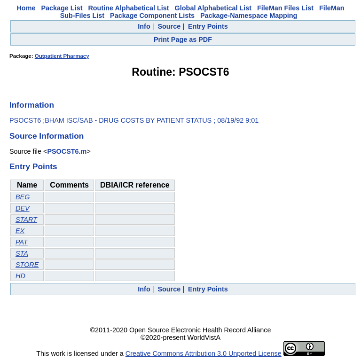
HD (20, 276)
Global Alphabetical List (213, 8)
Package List (61, 8)
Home (25, 8)
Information (31, 105)
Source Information (46, 136)
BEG (23, 197)
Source (168, 26)
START (26, 219)
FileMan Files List (285, 8)
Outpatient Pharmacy (62, 56)
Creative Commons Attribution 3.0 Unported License (204, 353)
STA (22, 253)
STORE (27, 264)
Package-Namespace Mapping (248, 15)
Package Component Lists (152, 15)
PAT (22, 242)
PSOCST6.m (66, 151)
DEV (23, 208)
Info (144, 26)
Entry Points (208, 26)
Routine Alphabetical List (128, 8)
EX (20, 231)
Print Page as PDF (183, 39)
